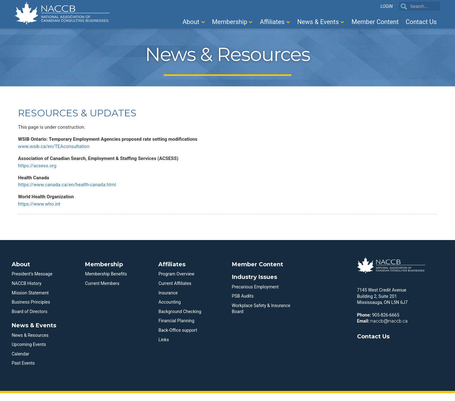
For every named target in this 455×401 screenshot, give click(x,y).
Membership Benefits (106, 281)
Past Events (23, 370)
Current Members (102, 291)
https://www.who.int (40, 211)
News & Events (318, 22)
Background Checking (179, 319)
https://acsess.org (38, 170)
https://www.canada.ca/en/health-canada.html (70, 191)
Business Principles (31, 309)
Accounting (169, 309)
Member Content (374, 22)
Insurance (168, 300)
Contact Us (421, 22)
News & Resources (30, 342)
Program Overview (176, 281)
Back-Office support (177, 338)
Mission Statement (30, 300)
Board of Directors (29, 319)
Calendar (20, 361)
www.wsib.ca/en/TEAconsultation (56, 149)
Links (163, 347)
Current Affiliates (174, 291)
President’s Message (32, 281)
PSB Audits (243, 303)
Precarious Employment (255, 294)
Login (386, 6)
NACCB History (26, 291)
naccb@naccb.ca (389, 329)
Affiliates (272, 22)
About (191, 22)
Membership (229, 22)
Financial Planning (176, 328)
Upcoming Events (29, 352)
